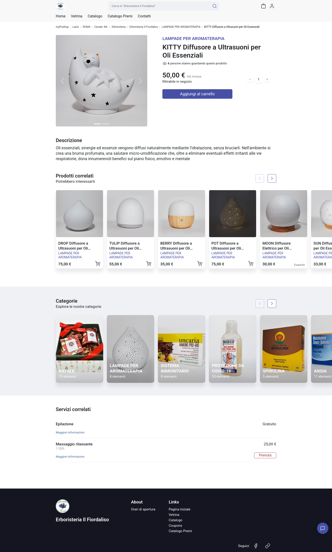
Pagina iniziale (179, 509)
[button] (63, 80)
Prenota (265, 455)
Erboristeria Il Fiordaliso (143, 27)
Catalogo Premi (180, 531)
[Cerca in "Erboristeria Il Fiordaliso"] (159, 6)
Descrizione (69, 140)
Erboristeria (119, 27)
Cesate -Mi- (101, 27)
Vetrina (174, 515)
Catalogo (95, 16)
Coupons (175, 526)
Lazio (75, 27)
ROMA (87, 27)
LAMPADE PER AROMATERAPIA (181, 27)
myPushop (62, 27)
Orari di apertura (143, 509)
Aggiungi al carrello (197, 93)
